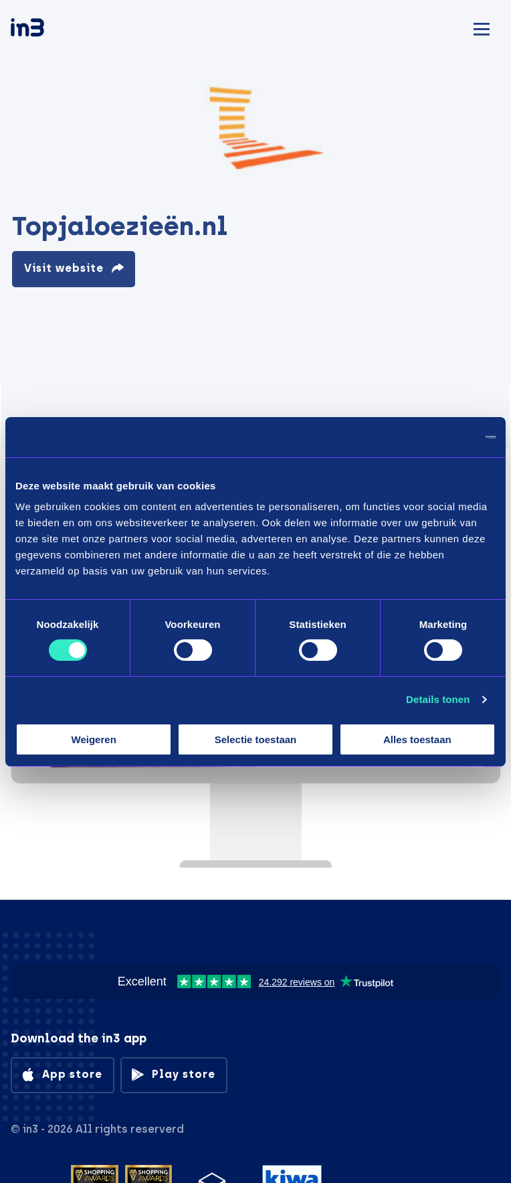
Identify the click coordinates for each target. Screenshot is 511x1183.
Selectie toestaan (256, 739)
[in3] (51, 30)
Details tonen (438, 699)
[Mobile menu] (481, 27)
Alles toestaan (417, 739)
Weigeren (94, 739)
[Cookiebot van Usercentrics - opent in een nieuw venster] (437, 436)
